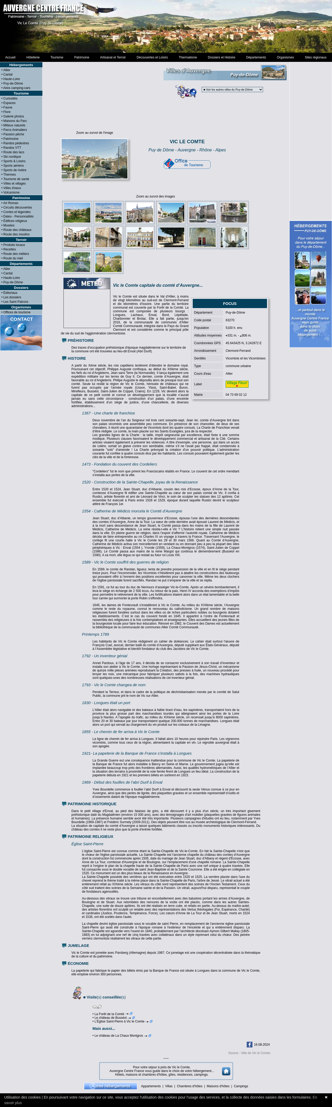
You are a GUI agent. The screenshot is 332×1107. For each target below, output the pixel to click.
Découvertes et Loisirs (152, 57)
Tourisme (57, 57)
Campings (241, 1086)
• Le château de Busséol (113, 1018)
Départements (256, 57)
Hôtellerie (33, 57)
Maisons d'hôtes (218, 1086)
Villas (168, 1086)
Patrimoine (82, 57)
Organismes (285, 57)
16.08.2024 (262, 1044)
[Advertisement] (166, 26)
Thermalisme (187, 57)
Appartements (151, 1086)
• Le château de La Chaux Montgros (121, 1035)
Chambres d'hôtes (189, 1086)
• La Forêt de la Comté (112, 1014)
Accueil (10, 57)
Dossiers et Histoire (222, 57)
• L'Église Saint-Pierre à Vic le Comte (122, 1021)
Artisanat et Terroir (113, 57)
